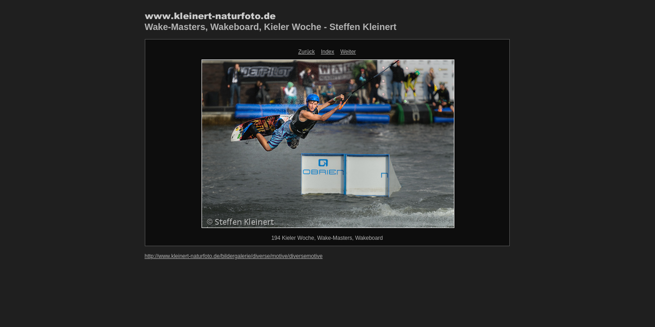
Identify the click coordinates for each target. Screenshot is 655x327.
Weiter (348, 52)
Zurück (306, 52)
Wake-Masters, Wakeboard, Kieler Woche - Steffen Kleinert (271, 27)
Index (327, 52)
